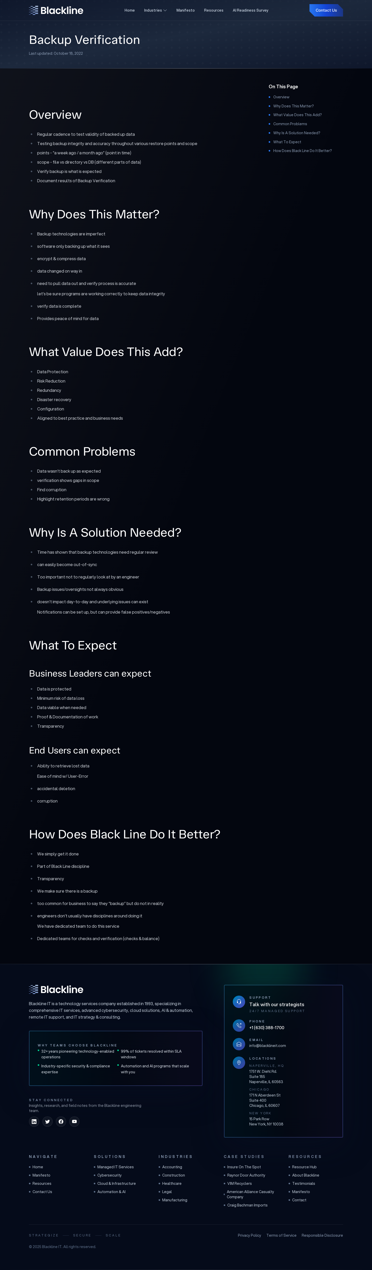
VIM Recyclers (238, 1183)
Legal (165, 1191)
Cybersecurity (108, 1175)
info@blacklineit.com (267, 1045)
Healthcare (170, 1183)
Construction (172, 1175)
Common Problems (290, 123)
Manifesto (185, 10)
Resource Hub (303, 1167)
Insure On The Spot (242, 1167)
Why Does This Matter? (293, 106)
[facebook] (61, 1121)
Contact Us (326, 10)
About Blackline (304, 1175)
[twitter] (47, 1121)
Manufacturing (173, 1200)
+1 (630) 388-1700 (266, 1027)
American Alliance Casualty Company (249, 1194)
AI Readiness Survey (250, 10)
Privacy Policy (249, 1235)
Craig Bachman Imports (246, 1205)
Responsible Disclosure (322, 1235)
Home (130, 10)
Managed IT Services (114, 1167)
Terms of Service (281, 1235)
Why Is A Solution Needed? (296, 133)
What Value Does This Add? (297, 114)
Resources (213, 10)
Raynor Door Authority (244, 1175)
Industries (155, 10)
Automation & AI (110, 1191)
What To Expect (287, 142)
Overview (281, 97)
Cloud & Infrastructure (115, 1183)
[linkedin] (34, 1121)
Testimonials (302, 1183)
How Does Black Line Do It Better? (302, 150)
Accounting (170, 1167)
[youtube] (74, 1121)
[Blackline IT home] (56, 989)
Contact (297, 1200)
